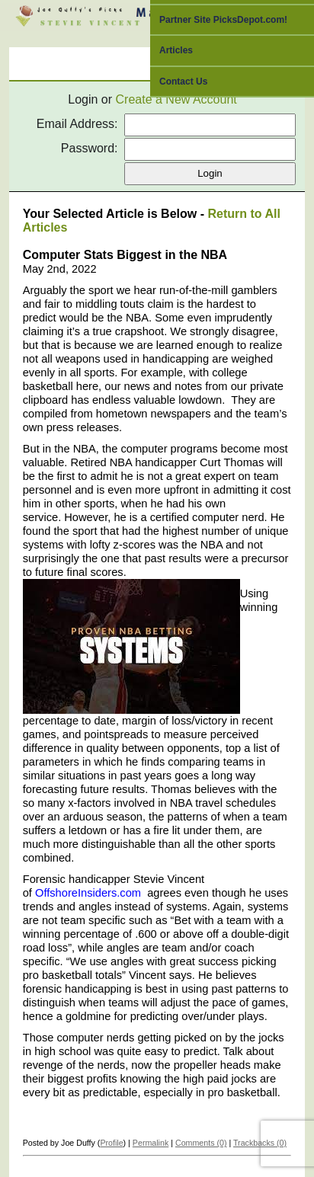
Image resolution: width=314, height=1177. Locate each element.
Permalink (150, 1142)
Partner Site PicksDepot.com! (223, 19)
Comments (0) (201, 1142)
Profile (111, 1142)
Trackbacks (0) (260, 1142)
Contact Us (183, 81)
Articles (176, 50)
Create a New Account (176, 99)
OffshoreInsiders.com (88, 893)
